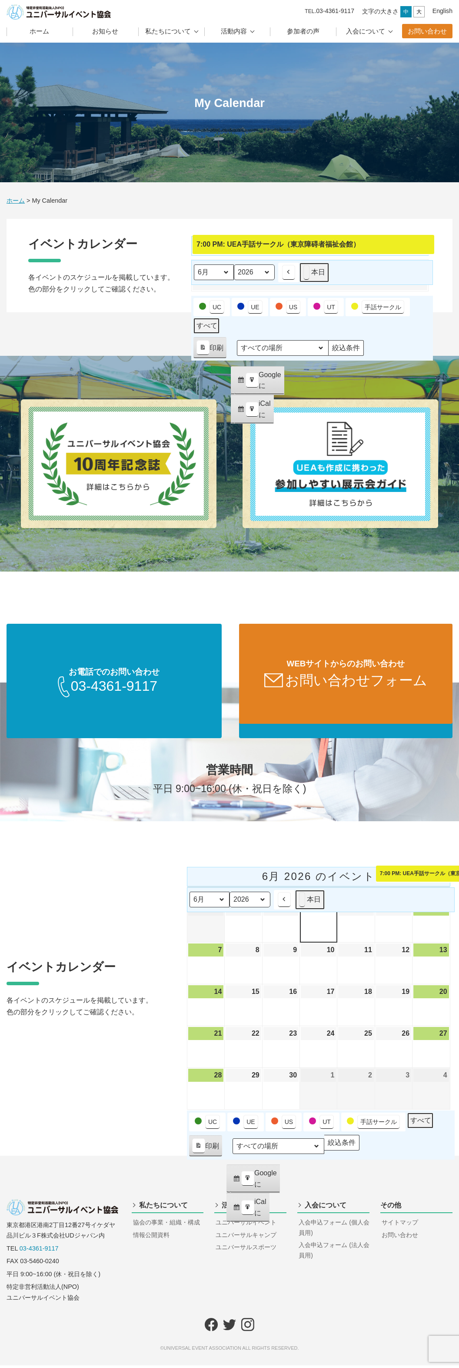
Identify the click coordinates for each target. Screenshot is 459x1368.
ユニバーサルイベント (246, 1224)
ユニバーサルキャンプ (246, 1237)
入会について (365, 31)
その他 (390, 1207)
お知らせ (105, 31)
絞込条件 (346, 350)
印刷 (209, 349)
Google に (259, 383)
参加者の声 (303, 31)
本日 (314, 272)
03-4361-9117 (39, 1251)
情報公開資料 (151, 1237)
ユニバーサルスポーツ (246, 1249)
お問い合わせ (427, 31)
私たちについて (168, 31)
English (442, 10)
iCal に (254, 412)
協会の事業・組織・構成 (166, 1224)
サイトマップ (400, 1224)
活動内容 (234, 31)
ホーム (39, 31)
